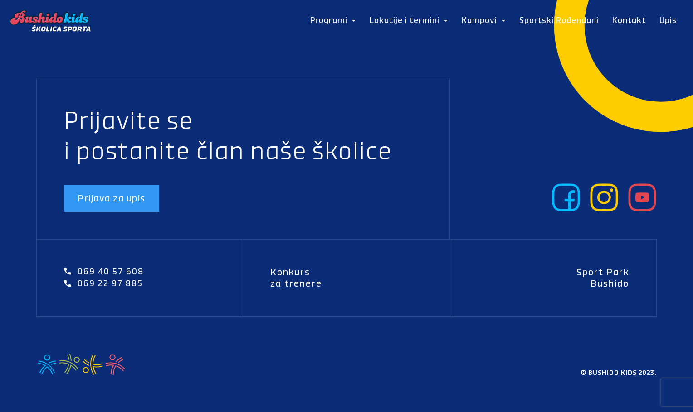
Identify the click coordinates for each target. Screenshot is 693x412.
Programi (333, 21)
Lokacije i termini (409, 21)
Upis (668, 20)
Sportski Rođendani (559, 20)
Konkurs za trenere (296, 277)
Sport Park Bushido (602, 277)
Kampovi (484, 21)
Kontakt (629, 20)
